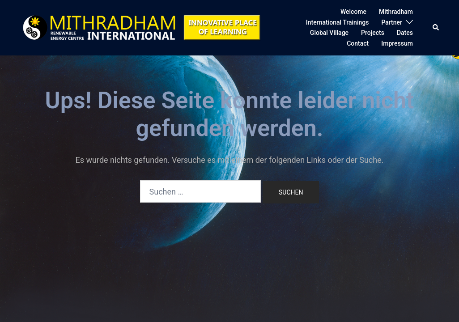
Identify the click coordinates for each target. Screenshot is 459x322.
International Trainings (337, 22)
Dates (405, 32)
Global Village (329, 32)
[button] (436, 27)
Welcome (353, 11)
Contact (358, 43)
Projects (372, 32)
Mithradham (396, 11)
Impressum (397, 43)
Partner (391, 22)
